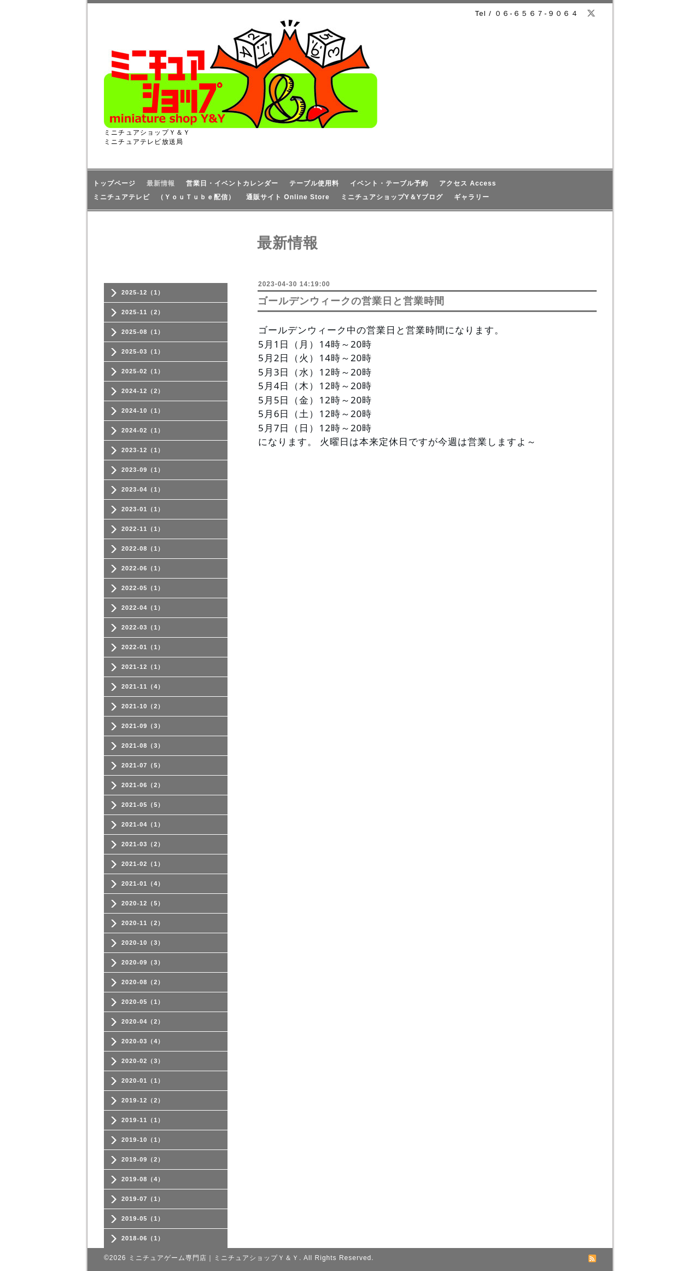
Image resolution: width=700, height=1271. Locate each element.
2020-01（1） (143, 1080)
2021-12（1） (143, 666)
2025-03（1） (143, 351)
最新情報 (161, 183)
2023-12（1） (143, 450)
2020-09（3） (143, 962)
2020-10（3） (143, 942)
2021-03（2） (143, 844)
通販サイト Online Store (288, 197)
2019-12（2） (143, 1100)
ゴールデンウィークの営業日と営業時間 (351, 301)
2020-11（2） (143, 923)
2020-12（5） (143, 903)
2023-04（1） (143, 489)
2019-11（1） (143, 1120)
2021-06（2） (143, 785)
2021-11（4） (143, 686)
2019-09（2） (143, 1159)
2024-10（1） (143, 410)
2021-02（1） (143, 863)
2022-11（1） (143, 528)
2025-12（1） (143, 292)
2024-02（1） (143, 430)
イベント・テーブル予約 (389, 183)
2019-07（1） (143, 1198)
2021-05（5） (143, 804)
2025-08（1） (143, 331)
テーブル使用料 (314, 183)
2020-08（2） (143, 982)
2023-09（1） (143, 469)
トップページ (114, 183)
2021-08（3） (143, 745)
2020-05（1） (143, 1001)
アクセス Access (467, 183)
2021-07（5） (143, 765)
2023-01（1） (143, 509)
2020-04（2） (143, 1021)
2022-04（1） (143, 607)
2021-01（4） (143, 883)
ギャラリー (471, 197)
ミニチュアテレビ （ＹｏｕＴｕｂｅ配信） (164, 197)
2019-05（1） (143, 1218)
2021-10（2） (143, 706)
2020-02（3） (143, 1061)
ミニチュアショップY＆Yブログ (392, 197)
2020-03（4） (143, 1041)
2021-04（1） (143, 824)
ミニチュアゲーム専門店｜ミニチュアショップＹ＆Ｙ (214, 1258)
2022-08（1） (143, 548)
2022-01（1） (143, 647)
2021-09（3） (143, 726)
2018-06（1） (143, 1238)
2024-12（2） (143, 391)
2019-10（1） (143, 1139)
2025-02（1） (143, 371)
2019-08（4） (143, 1179)
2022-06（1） (143, 568)
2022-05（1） (143, 588)
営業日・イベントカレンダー (232, 183)
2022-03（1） (143, 627)
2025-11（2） (143, 312)
